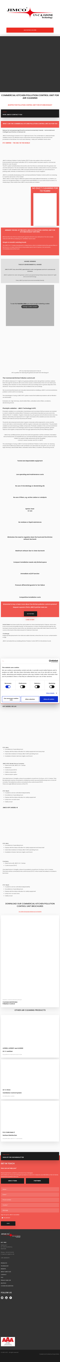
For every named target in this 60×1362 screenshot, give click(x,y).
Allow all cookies (49, 699)
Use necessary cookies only (11, 699)
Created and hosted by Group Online (49, 1354)
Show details (50, 693)
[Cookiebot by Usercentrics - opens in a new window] (50, 661)
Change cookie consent (30, 306)
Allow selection (30, 699)
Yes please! (6, 1218)
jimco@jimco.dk (9, 1254)
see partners (30, 614)
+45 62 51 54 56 (9, 1252)
